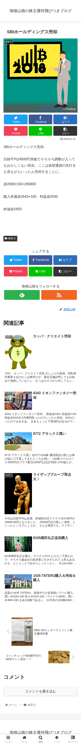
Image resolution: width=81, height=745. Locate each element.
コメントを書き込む (40, 691)
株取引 (10, 238)
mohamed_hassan (49, 109)
